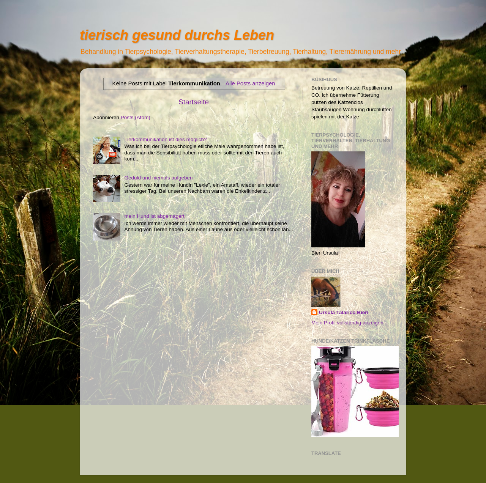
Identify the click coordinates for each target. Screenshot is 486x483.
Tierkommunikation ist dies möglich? (165, 139)
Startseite (193, 102)
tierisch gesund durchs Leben (177, 35)
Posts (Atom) (135, 117)
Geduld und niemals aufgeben (158, 178)
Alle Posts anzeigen (250, 83)
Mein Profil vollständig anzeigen (347, 323)
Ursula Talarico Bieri (343, 312)
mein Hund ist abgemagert (154, 216)
